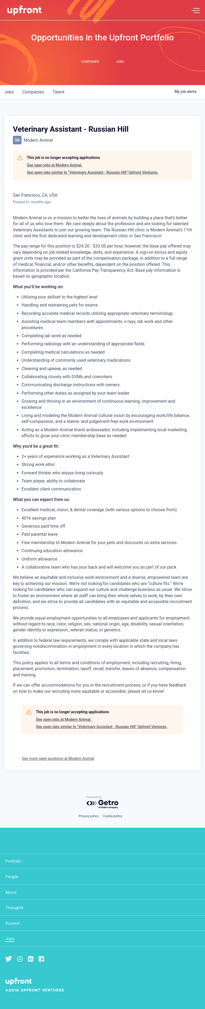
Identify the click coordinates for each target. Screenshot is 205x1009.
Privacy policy (88, 816)
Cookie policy (112, 816)
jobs (9, 92)
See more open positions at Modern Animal (58, 758)
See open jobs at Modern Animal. (54, 165)
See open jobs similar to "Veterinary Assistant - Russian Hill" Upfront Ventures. (92, 172)
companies (33, 92)
